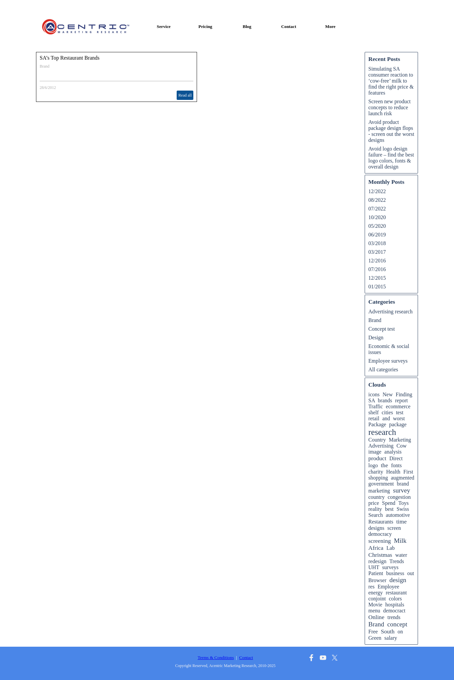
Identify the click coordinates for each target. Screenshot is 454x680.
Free (373, 631)
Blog (247, 26)
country (376, 497)
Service (163, 26)
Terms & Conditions (216, 657)
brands (385, 400)
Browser (377, 580)
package (397, 424)
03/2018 (377, 243)
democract (394, 610)
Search (375, 515)
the (384, 465)
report (401, 400)
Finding (404, 394)
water (401, 555)
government (381, 484)
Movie (375, 604)
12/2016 (377, 260)
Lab (390, 548)
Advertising (381, 446)
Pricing (205, 26)
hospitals (394, 604)
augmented (402, 478)
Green (374, 638)
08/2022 (377, 200)
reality (375, 509)
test (399, 412)
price (373, 503)
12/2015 (377, 278)
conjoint (377, 598)
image (374, 452)
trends (393, 617)
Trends (396, 561)
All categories (383, 369)
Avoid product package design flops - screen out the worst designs (391, 131)
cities (387, 412)
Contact (288, 26)
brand (403, 484)
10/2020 (377, 217)
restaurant (396, 592)
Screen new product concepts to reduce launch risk (389, 107)
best (389, 509)
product (377, 458)
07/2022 (377, 208)
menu (374, 610)
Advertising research (390, 311)
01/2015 (377, 286)
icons (374, 394)
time (401, 521)
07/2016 (377, 269)
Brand (44, 66)
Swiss (403, 509)
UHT (373, 567)
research (382, 432)
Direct (396, 458)
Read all (185, 95)
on (400, 631)
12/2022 (377, 191)
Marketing (400, 440)
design (397, 579)
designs (376, 528)
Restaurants (380, 521)
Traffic (375, 406)
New (388, 394)
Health (393, 472)
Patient (375, 573)
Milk (400, 540)
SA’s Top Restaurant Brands (69, 58)
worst (399, 418)
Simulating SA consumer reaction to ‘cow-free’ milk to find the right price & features (391, 81)
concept (397, 624)
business (395, 573)
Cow (402, 446)
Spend (388, 503)
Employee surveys (388, 361)
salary (390, 638)
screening (379, 540)
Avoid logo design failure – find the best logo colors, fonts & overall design (391, 158)
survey (401, 490)
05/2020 (377, 226)
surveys (390, 567)
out (410, 573)
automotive (398, 515)
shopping (378, 478)
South (387, 631)
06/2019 (377, 234)
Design (375, 337)
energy (375, 592)
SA (371, 400)
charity (375, 472)
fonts (396, 465)
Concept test (381, 329)
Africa (375, 547)
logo (373, 465)
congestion (399, 497)
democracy (380, 534)
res (371, 586)
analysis (393, 452)
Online (376, 617)
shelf (373, 412)
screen (394, 528)
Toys (403, 503)
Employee (388, 586)
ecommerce (398, 406)
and (386, 418)
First (408, 472)
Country (377, 440)
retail (373, 418)
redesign (377, 561)
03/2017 (377, 252)
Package (377, 424)
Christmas (380, 554)
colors (395, 598)
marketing (379, 491)
